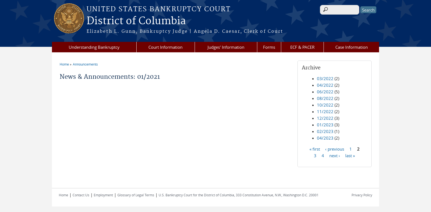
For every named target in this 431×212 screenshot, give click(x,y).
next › (334, 155)
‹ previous (334, 148)
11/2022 (325, 111)
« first (315, 148)
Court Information (165, 47)
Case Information (351, 47)
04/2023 (325, 138)
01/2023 (325, 124)
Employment (103, 195)
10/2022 (325, 105)
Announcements (85, 64)
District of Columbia (136, 21)
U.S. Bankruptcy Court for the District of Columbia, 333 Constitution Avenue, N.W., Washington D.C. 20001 (239, 195)
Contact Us (81, 195)
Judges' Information (226, 47)
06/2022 (325, 91)
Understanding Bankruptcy (94, 47)
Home (64, 64)
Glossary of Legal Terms (135, 195)
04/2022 (325, 85)
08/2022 (325, 98)
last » (350, 155)
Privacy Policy (362, 195)
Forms (269, 47)
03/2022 (325, 78)
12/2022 (325, 118)
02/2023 (325, 131)
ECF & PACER (302, 47)
